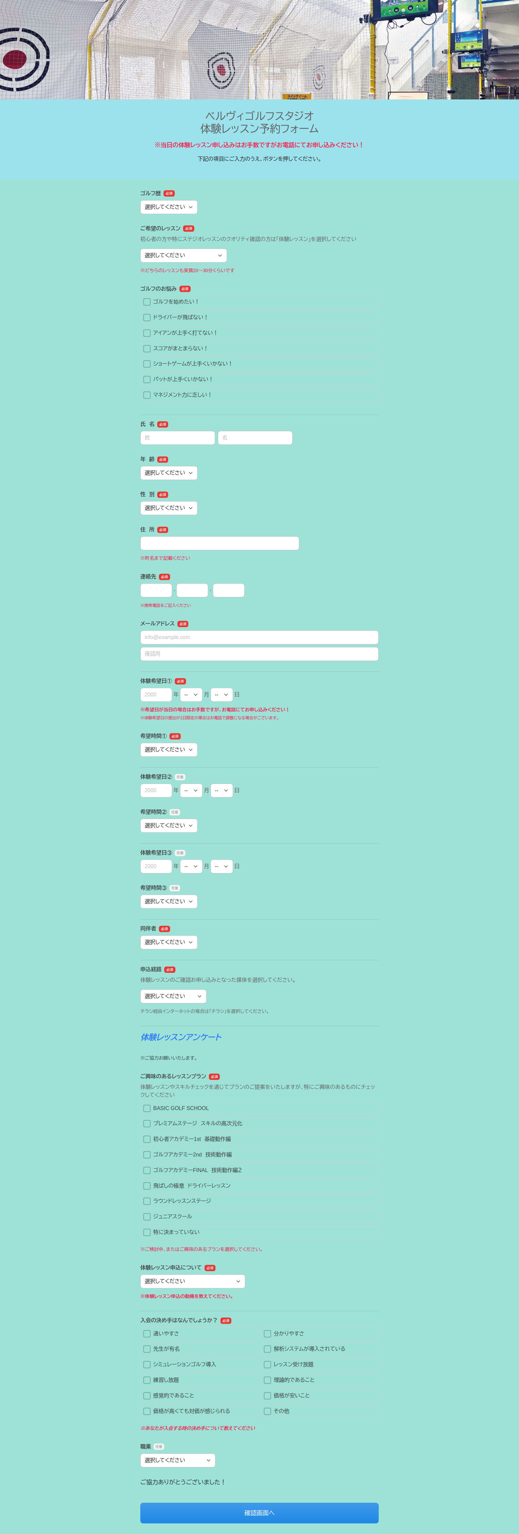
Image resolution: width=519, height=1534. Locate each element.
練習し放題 (161, 1380)
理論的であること (289, 1380)
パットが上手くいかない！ (178, 379)
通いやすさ (161, 1333)
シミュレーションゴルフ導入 (179, 1364)
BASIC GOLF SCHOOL (176, 1108)
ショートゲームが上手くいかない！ (188, 364)
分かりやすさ (284, 1333)
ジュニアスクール (167, 1216)
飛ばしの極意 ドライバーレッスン (186, 1186)
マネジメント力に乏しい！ (177, 395)
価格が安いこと (287, 1395)
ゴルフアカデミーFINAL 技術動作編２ (192, 1170)
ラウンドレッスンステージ (177, 1201)
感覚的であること (168, 1395)
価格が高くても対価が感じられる (186, 1411)
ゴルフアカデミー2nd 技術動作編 (187, 1154)
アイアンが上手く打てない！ (180, 333)
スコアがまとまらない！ (176, 348)
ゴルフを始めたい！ (171, 302)
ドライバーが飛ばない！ (176, 317)
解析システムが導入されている (305, 1349)
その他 (276, 1411)
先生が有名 (161, 1349)
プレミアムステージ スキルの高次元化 (192, 1123)
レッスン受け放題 (288, 1364)
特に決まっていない (171, 1232)
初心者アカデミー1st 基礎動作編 (187, 1139)
